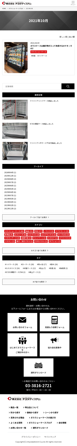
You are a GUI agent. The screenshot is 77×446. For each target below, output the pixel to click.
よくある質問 (16, 422)
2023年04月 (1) (10, 202)
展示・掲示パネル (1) (25, 241)
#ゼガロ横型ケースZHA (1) (15, 272)
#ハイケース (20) (11, 264)
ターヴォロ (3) (63, 234)
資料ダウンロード (38, 372)
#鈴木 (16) (54, 264)
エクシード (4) (20, 234)
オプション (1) (54, 241)
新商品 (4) (9, 234)
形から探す (15, 412)
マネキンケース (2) (12, 238)
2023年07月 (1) (10, 195)
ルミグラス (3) (33, 234)
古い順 (72, 36)
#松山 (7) (42, 268)
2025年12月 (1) (10, 175)
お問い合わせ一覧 (18, 427)
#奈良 (33, 55)
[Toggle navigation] (73, 3)
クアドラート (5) (62, 231)
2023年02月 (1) (10, 205)
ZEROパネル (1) (41, 241)
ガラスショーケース (38, 51)
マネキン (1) (9, 241)
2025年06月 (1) (10, 185)
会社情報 (62, 422)
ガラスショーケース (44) (14, 231)
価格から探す (32, 412)
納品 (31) (29, 231)
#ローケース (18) (27, 264)
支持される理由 (17, 417)
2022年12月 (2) (10, 208)
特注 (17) (38, 231)
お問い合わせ (22, 327)
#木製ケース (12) (29, 268)
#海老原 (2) (63, 268)
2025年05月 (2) (10, 189)
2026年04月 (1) (10, 172)
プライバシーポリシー (31, 436)
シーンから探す (52, 412)
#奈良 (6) (52, 268)
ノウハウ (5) (48, 231)
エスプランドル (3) (48, 234)
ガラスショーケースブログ (40, 422)
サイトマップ (50, 436)
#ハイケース (42, 55)
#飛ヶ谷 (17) (42, 264)
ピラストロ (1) (64, 238)
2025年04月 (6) (10, 192)
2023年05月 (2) (10, 198)
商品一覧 (14, 407)
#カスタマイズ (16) (12, 268)
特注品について (31, 407)
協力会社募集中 (54, 347)
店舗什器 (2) (26, 238)
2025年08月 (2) (10, 179)
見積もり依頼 (54, 327)
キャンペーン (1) (39, 238)
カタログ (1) (52, 238)
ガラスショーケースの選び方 (43, 417)
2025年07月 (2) (10, 182)
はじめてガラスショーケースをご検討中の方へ (22, 350)
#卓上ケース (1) (34, 272)
